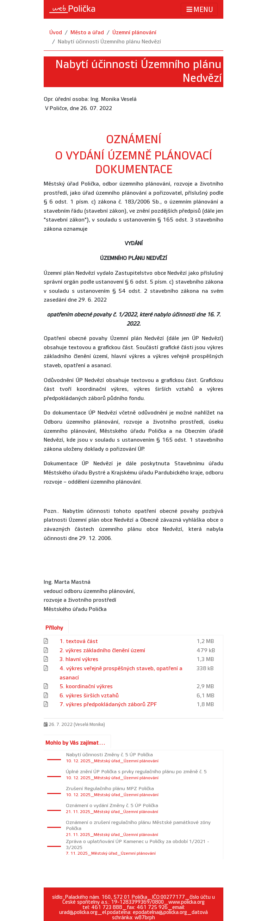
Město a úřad (87, 32)
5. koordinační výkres (86, 686)
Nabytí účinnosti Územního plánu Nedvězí (109, 41)
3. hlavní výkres (79, 659)
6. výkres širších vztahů (89, 695)
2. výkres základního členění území (102, 650)
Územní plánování (134, 32)
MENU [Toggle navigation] (199, 9)
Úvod (55, 32)
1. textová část (79, 641)
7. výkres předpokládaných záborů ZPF (108, 704)
